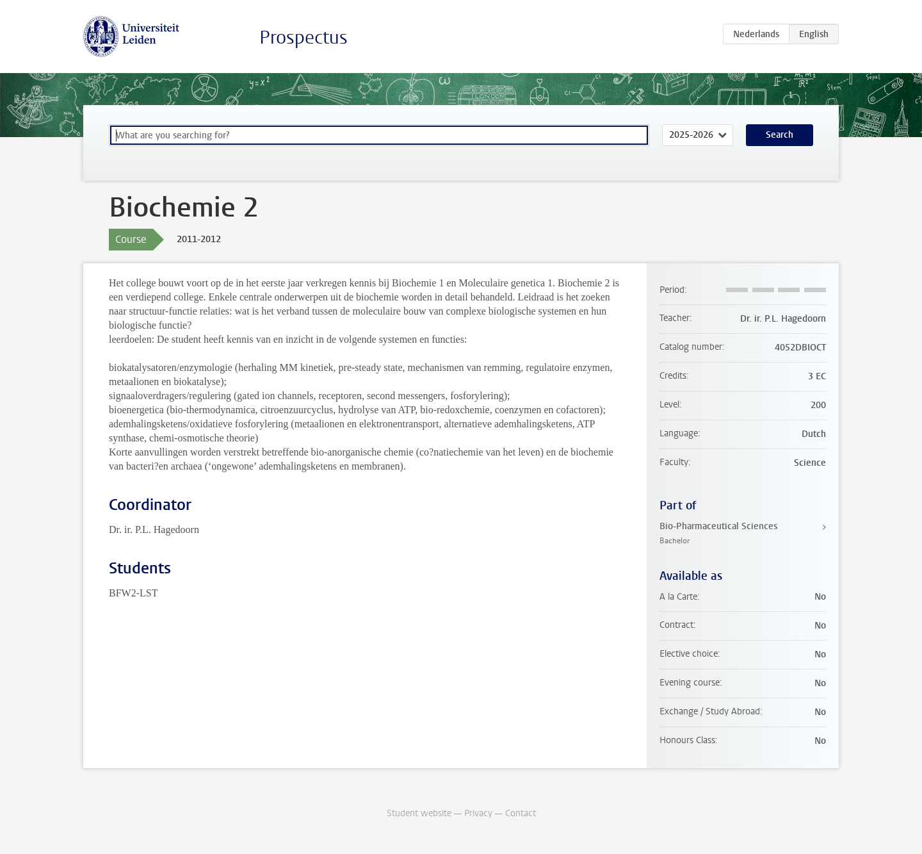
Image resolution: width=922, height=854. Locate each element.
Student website (419, 813)
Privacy (478, 813)
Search (779, 135)
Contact (520, 813)
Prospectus (303, 37)
